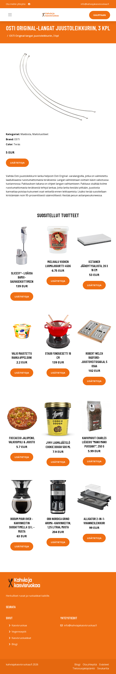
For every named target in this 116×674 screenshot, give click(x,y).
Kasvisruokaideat (21, 638)
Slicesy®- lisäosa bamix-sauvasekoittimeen (21, 277)
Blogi (15, 644)
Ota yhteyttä (90, 664)
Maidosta (26, 134)
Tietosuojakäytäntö (83, 668)
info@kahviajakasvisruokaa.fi (95, 4)
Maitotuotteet (40, 134)
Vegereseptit (19, 631)
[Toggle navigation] (10, 15)
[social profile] (29, 4)
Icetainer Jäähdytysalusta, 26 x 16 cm (94, 266)
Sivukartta (103, 668)
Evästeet (104, 664)
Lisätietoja (17, 162)
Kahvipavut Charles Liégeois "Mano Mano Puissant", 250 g (94, 442)
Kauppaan (99, 15)
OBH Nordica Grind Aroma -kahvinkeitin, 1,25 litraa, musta (58, 523)
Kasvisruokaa (19, 625)
